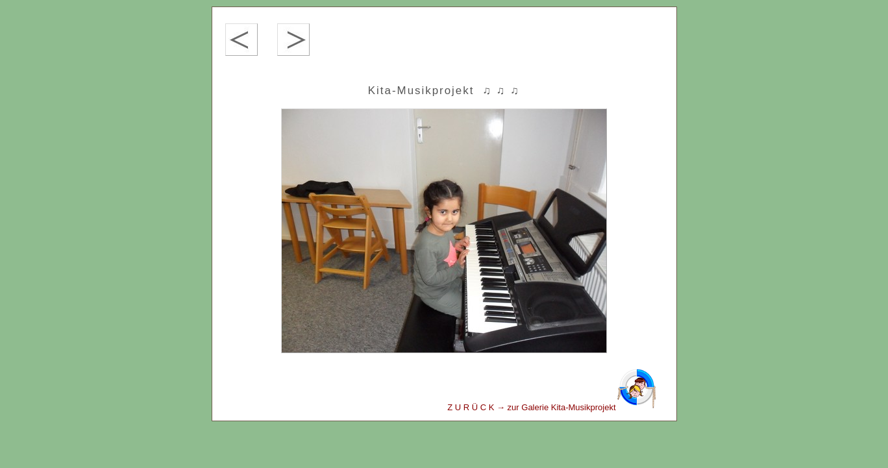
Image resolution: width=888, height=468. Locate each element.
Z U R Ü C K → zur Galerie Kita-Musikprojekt (551, 407)
